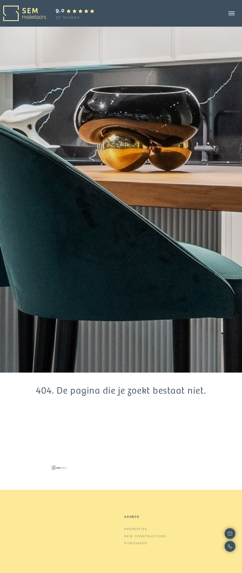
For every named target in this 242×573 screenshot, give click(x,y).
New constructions (145, 536)
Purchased (135, 543)
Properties (135, 529)
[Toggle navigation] (231, 13)
